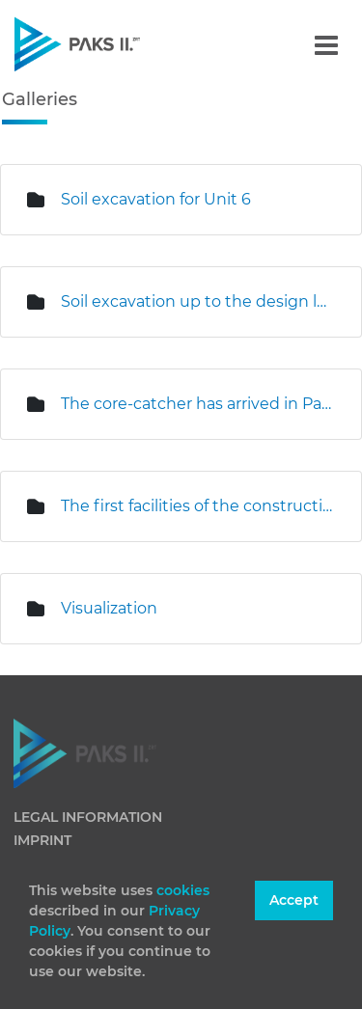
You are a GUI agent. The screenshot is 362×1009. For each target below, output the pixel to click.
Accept (294, 900)
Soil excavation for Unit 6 (156, 199)
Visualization (109, 608)
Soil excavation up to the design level (196, 301)
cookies (182, 890)
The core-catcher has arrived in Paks (196, 404)
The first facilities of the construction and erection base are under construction (196, 506)
